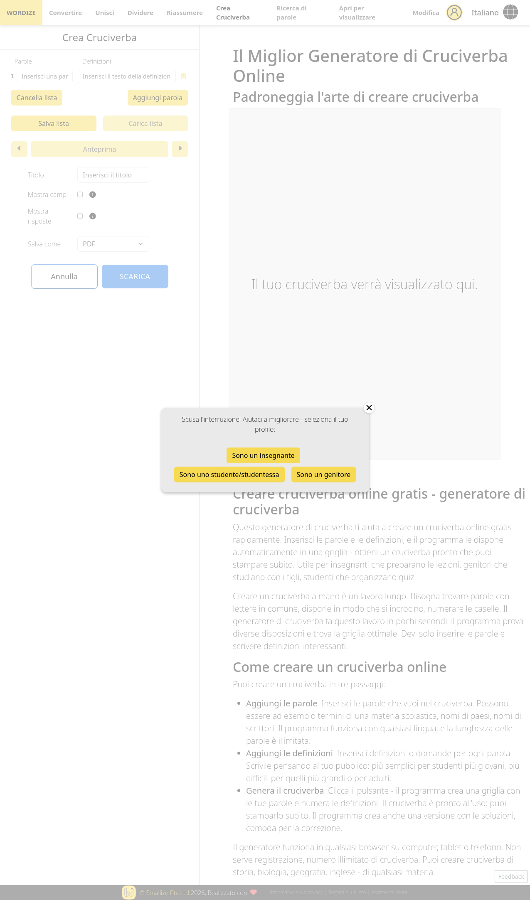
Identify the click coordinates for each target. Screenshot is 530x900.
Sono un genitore (324, 474)
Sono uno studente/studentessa (229, 474)
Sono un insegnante (263, 455)
